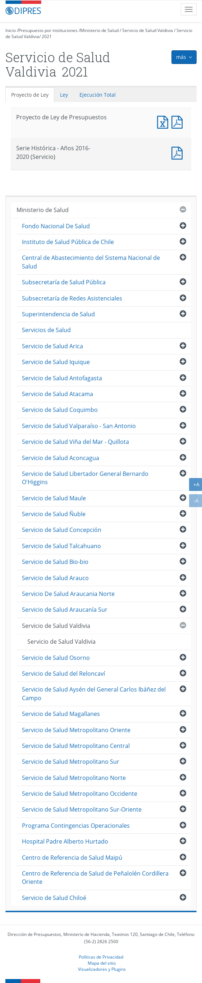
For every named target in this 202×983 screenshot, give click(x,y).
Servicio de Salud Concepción (61, 530)
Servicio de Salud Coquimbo (60, 410)
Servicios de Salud (46, 330)
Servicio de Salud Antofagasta (62, 378)
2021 (47, 36)
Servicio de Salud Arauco (55, 578)
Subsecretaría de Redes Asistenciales (72, 298)
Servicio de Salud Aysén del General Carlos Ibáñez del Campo (94, 693)
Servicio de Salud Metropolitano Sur (70, 762)
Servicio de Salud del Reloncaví (63, 673)
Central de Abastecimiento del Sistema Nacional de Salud (91, 262)
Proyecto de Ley (30, 94)
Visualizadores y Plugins (102, 969)
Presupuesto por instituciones (48, 30)
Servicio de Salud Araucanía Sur (64, 610)
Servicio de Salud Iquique (56, 362)
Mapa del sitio (102, 963)
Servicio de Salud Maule (54, 498)
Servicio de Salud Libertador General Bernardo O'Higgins (85, 478)
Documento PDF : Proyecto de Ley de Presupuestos (178, 121)
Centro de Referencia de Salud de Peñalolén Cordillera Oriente (95, 877)
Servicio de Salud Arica (52, 346)
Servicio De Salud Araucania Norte (68, 594)
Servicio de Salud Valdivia (147, 30)
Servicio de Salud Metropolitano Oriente (76, 730)
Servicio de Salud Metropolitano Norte (74, 778)
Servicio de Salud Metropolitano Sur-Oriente (82, 809)
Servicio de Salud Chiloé (54, 898)
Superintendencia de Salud (58, 314)
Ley (64, 94)
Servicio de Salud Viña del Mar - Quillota (75, 442)
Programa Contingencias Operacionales (76, 826)
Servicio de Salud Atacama (57, 394)
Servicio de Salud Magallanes (61, 714)
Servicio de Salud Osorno (56, 658)
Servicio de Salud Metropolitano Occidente (79, 794)
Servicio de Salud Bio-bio (55, 562)
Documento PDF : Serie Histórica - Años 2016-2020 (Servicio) (178, 152)
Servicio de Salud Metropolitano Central (76, 746)
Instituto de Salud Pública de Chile (68, 242)
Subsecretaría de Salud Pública (64, 282)
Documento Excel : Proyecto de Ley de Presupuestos (164, 121)
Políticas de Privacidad (101, 957)
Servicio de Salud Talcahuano (61, 546)
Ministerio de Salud (99, 30)
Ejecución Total (97, 94)
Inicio (10, 30)
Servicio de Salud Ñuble (54, 514)
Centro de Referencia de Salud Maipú (72, 858)
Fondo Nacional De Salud (56, 226)
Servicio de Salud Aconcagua (60, 458)
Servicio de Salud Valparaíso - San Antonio (79, 426)
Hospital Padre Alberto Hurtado (65, 841)
